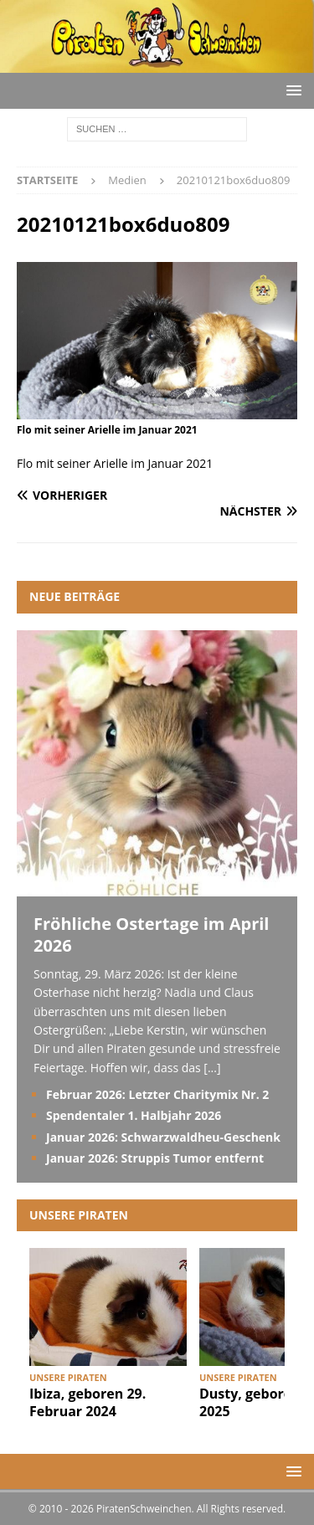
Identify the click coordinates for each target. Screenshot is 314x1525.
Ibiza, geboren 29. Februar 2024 (87, 1402)
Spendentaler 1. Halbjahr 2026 (133, 1115)
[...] (211, 1068)
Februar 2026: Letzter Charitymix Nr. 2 (157, 1094)
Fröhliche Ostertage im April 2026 (151, 934)
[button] (291, 90)
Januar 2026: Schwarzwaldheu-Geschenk (163, 1137)
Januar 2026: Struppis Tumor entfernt (155, 1158)
